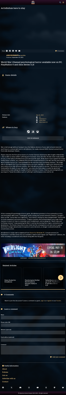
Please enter (5, 322)
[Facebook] (3, 388)
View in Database (33, 138)
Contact (5, 382)
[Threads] (46, 388)
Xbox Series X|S (43, 122)
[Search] (60, 2)
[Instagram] (29, 388)
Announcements (12, 55)
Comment (3, 345)
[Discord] (20, 388)
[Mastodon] (54, 388)
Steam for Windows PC (37, 233)
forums (58, 301)
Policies (5, 372)
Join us (4, 375)
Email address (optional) (7, 337)
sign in (43, 301)
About (4, 369)
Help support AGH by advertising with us (37, 258)
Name (2, 315)
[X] (11, 388)
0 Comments (59, 51)
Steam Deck (42, 120)
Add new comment (57, 357)
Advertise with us (8, 378)
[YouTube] (37, 388)
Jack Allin (23, 55)
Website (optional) (6, 330)
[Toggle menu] (63, 2)
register (49, 301)
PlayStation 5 (42, 119)
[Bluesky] (63, 388)
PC (40, 117)
